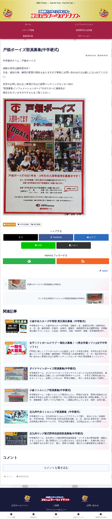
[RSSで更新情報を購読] (83, 261)
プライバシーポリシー (56, 509)
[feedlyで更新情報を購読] (29, 261)
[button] (73, 245)
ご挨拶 (56, 505)
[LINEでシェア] (38, 245)
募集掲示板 (9, 224)
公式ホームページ (19, 505)
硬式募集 (36, 224)
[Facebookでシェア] (56, 237)
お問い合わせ (92, 505)
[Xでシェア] (20, 237)
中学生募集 (23, 224)
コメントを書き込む (56, 467)
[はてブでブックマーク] (91, 237)
